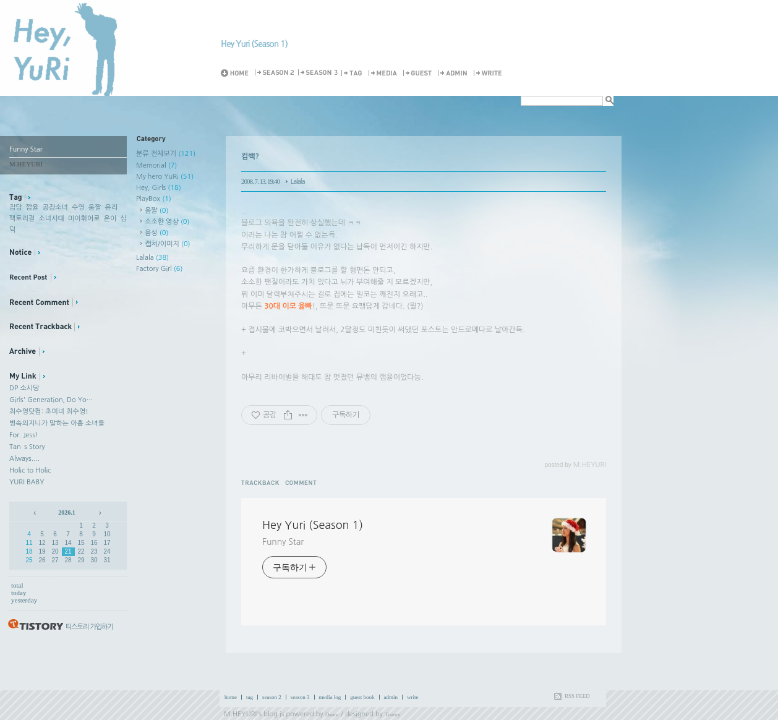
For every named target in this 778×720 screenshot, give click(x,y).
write (413, 697)
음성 (156, 232)
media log (330, 697)
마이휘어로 (84, 218)
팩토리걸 (22, 218)
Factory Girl (159, 268)
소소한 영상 (167, 221)
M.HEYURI (240, 714)
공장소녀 (55, 207)
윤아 (110, 218)
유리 (111, 207)
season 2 (271, 697)
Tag (353, 73)
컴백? (250, 156)
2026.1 (66, 512)
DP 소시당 (24, 388)
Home (237, 73)
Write (489, 73)
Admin (454, 73)
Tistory (393, 714)
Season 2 (275, 73)
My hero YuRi (165, 176)
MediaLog (384, 73)
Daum (332, 714)
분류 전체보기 (165, 153)
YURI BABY (27, 482)
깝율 (32, 207)
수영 (78, 207)
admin (391, 697)
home (230, 697)
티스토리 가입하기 (89, 627)
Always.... (24, 458)
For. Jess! (23, 435)
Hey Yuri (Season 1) (254, 44)
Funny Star (283, 542)
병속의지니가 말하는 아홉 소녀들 (57, 423)
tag (249, 697)
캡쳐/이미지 (167, 244)
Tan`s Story (27, 447)
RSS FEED (577, 696)
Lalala (152, 257)
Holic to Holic (30, 470)
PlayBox (153, 198)
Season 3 (318, 73)
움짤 (94, 207)
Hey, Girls (158, 187)
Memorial (156, 165)
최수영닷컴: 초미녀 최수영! (48, 411)
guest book (362, 697)
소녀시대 (51, 218)
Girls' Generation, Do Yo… (51, 399)
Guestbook (419, 73)
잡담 (15, 207)
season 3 (300, 697)
